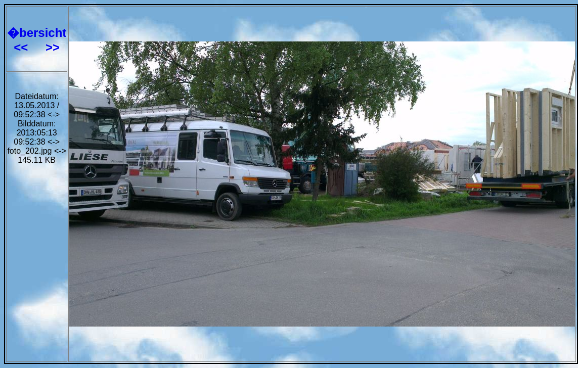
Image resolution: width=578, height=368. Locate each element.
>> (53, 47)
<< (22, 47)
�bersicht (36, 32)
